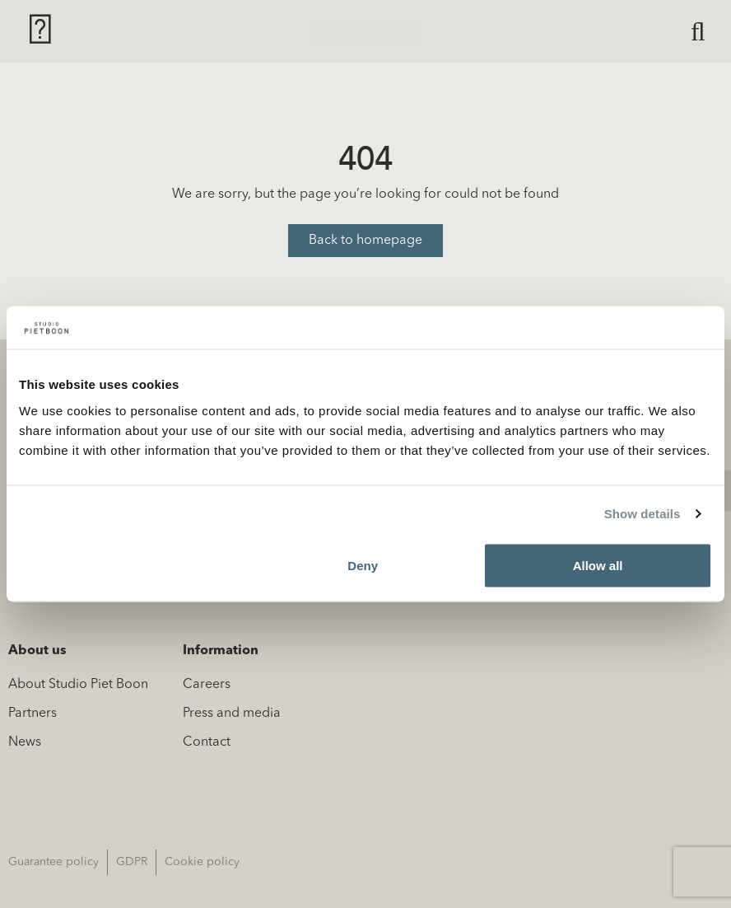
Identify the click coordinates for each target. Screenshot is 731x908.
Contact (206, 742)
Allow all (598, 565)
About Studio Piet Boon (78, 684)
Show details (642, 514)
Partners (32, 713)
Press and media (232, 713)
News (24, 742)
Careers (206, 684)
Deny (362, 565)
